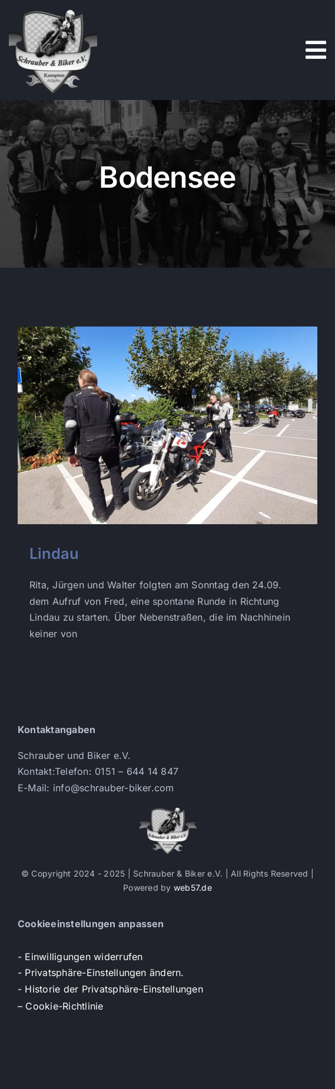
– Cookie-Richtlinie (61, 1006)
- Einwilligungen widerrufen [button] (80, 957)
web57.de (193, 887)
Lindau (54, 553)
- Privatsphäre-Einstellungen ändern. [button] (101, 972)
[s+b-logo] (53, 10)
